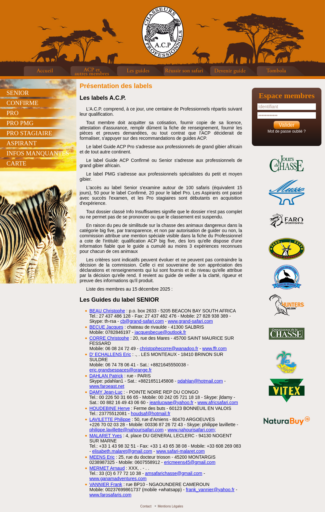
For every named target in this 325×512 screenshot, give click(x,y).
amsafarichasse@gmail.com (173, 473)
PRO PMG (19, 123)
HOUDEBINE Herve (109, 408)
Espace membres (287, 95)
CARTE (16, 163)
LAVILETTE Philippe (110, 419)
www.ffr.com (214, 348)
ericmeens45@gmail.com (189, 462)
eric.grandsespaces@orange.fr (120, 370)
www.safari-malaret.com (180, 451)
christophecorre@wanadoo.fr (169, 348)
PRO (12, 113)
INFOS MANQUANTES (37, 153)
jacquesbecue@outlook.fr (160, 332)
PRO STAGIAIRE (29, 133)
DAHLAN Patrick (106, 375)
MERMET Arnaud (107, 468)
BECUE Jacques (106, 327)
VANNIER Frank (105, 484)
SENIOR (17, 92)
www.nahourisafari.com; (192, 429)
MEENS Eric (102, 457)
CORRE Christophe (109, 338)
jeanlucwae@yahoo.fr (171, 402)
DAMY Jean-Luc (106, 392)
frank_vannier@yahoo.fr (210, 489)
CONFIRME (22, 102)
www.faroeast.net (106, 386)
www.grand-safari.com (190, 321)
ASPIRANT (21, 143)
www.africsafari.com (218, 402)
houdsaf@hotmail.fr (151, 413)
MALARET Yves (105, 435)
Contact (145, 506)
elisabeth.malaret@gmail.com (122, 451)
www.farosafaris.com (110, 494)
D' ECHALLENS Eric (110, 354)
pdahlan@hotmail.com (200, 381)
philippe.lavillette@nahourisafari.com (126, 429)
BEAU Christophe (107, 310)
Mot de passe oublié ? (286, 131)
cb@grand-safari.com (142, 321)
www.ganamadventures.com (118, 478)
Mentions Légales (170, 506)
